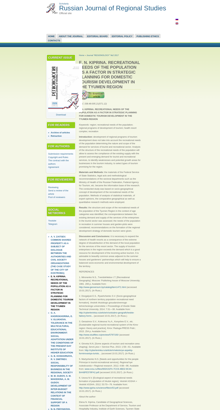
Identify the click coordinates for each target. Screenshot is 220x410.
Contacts (54, 40)
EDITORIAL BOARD (97, 36)
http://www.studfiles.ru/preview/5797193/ (99, 334)
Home (51, 36)
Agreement (53, 167)
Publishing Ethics (148, 36)
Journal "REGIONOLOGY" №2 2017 (103, 55)
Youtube (52, 220)
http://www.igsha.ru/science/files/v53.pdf (98, 388)
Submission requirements (60, 154)
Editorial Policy (122, 36)
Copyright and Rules (58, 157)
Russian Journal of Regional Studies (112, 8)
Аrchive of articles (60, 132)
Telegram (52, 224)
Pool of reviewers (56, 197)
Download (61, 114)
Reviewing (53, 187)
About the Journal (71, 36)
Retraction (56, 136)
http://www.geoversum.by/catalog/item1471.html (102, 287)
